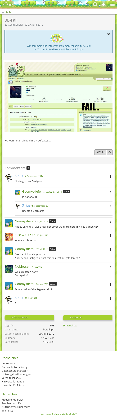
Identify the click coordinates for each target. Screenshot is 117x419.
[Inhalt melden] (109, 152)
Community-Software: (58, 413)
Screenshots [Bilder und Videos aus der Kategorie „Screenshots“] (70, 325)
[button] (112, 4)
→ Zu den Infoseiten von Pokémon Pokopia (59, 49)
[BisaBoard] (8, 4)
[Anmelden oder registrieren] (103, 4)
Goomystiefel (15, 24)
